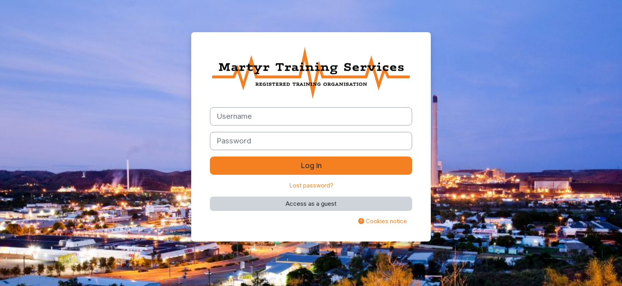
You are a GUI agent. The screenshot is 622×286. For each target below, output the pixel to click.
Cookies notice (382, 221)
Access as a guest (311, 203)
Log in (311, 165)
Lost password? (311, 185)
